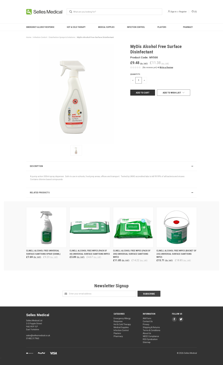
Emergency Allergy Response (40, 27)
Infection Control (136, 27)
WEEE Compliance (151, 336)
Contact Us (148, 321)
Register (183, 12)
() (194, 11)
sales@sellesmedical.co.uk (38, 335)
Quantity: (135, 74)
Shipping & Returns (151, 327)
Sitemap (146, 342)
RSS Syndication (150, 339)
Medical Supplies (106, 27)
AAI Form (147, 318)
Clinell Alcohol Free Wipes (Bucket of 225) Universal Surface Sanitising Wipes (176, 253)
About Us (147, 333)
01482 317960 (32, 338)
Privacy (146, 324)
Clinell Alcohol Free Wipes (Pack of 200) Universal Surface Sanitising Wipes (131, 253)
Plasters (161, 27)
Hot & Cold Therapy (76, 27)
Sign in (173, 12)
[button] (165, 67)
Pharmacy (188, 27)
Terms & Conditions (151, 330)
